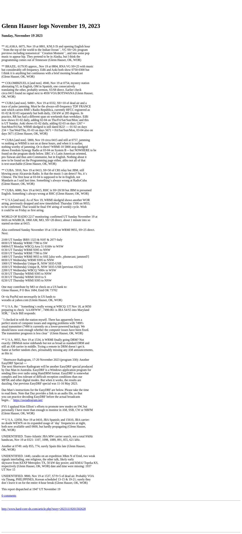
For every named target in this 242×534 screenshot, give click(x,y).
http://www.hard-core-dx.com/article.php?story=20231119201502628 (44, 508)
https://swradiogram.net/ (28, 400)
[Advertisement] (121, 10)
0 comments (9, 495)
